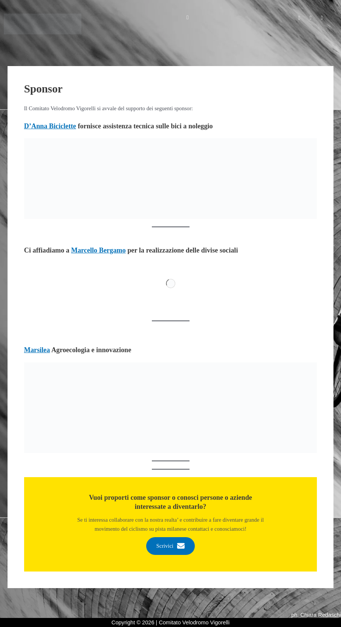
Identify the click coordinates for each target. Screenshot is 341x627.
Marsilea (37, 350)
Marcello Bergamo (98, 250)
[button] (188, 17)
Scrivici (170, 546)
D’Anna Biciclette (50, 126)
